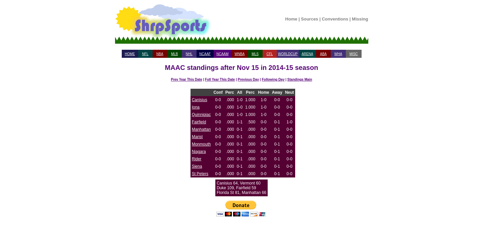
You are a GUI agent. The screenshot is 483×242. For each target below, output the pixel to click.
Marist (197, 136)
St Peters (200, 173)
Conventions (335, 19)
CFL (269, 54)
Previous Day (248, 79)
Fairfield (199, 122)
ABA (323, 54)
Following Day (273, 79)
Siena (197, 166)
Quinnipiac (201, 114)
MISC (354, 54)
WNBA (239, 54)
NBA (159, 54)
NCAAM (222, 54)
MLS (255, 54)
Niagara (199, 151)
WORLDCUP (288, 54)
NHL (189, 54)
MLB (174, 54)
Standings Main (299, 79)
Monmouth (201, 144)
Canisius (199, 99)
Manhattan (201, 129)
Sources (309, 19)
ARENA (307, 54)
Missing (360, 19)
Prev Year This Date (186, 79)
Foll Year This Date (220, 79)
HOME (130, 54)
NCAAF (205, 54)
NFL (145, 54)
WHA (338, 54)
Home (291, 19)
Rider (197, 159)
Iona (196, 107)
